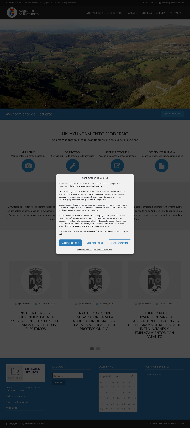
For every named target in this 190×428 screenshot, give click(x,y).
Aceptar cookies (70, 242)
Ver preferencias (119, 242)
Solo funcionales (95, 242)
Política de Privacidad (103, 249)
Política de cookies (84, 249)
